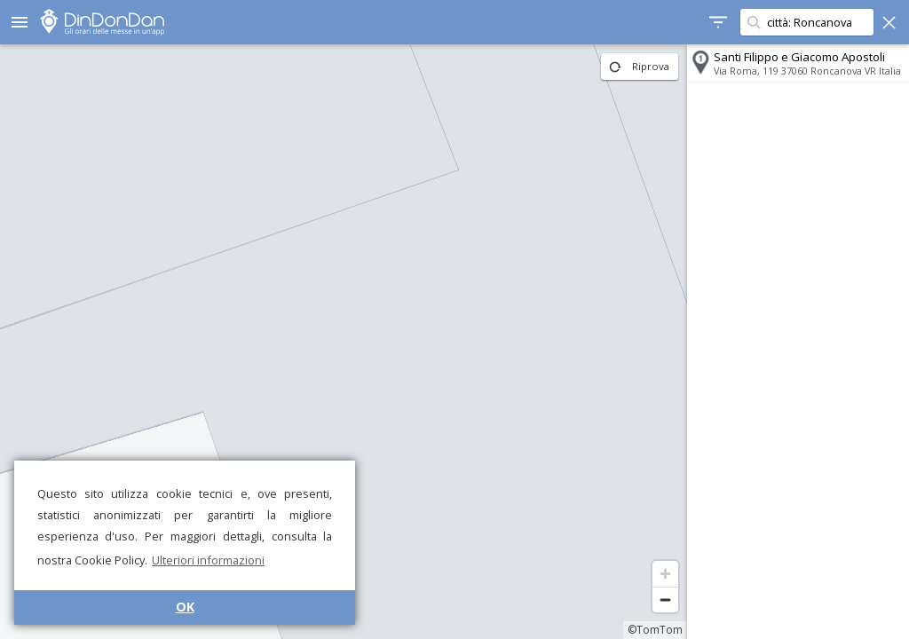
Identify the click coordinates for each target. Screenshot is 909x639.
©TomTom (655, 629)
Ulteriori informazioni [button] (208, 560)
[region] (343, 341)
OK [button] (185, 606)
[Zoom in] (665, 574)
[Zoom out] (665, 599)
